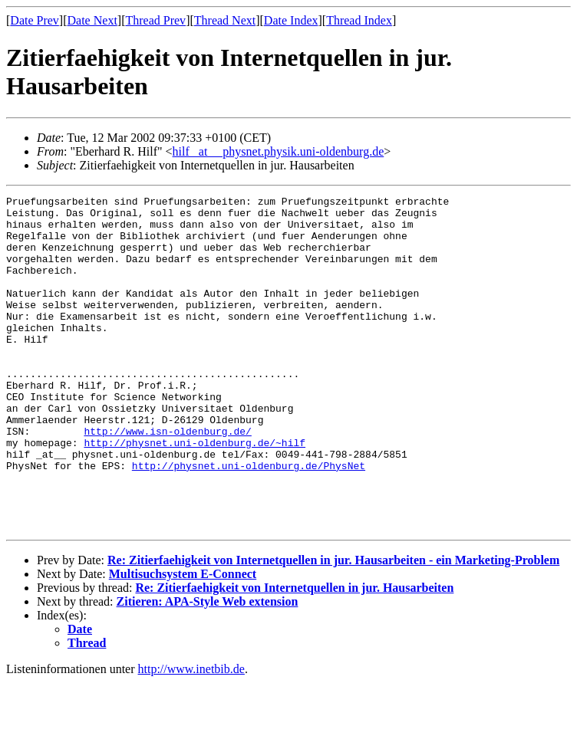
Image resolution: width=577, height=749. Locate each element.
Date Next (92, 20)
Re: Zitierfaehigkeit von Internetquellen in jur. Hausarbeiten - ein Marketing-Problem (333, 626)
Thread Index (359, 20)
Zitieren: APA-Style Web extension (207, 668)
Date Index (291, 20)
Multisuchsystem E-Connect (182, 640)
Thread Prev (155, 20)
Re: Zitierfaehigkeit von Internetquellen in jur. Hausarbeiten (294, 654)
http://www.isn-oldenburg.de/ (167, 479)
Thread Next (225, 20)
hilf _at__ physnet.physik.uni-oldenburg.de (278, 151)
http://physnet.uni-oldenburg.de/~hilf (194, 493)
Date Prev (34, 20)
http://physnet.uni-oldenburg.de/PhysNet (248, 520)
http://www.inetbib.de (191, 735)
